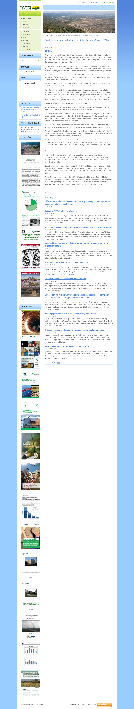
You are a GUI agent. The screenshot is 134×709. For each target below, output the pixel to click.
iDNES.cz (48, 51)
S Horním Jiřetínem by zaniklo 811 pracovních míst (67, 262)
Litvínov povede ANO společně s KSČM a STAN (65, 279)
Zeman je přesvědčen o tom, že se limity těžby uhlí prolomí (70, 314)
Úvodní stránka (49, 35)
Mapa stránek (95, 2)
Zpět (48, 192)
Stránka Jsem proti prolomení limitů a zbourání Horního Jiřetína (30, 109)
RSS (105, 2)
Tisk (113, 2)
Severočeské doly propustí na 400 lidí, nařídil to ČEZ (68, 346)
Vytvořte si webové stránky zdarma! (82, 705)
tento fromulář (29, 131)
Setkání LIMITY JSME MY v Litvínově (61, 211)
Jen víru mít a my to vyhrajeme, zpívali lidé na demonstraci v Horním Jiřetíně (78, 227)
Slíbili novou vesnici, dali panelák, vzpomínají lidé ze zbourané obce (74, 330)
